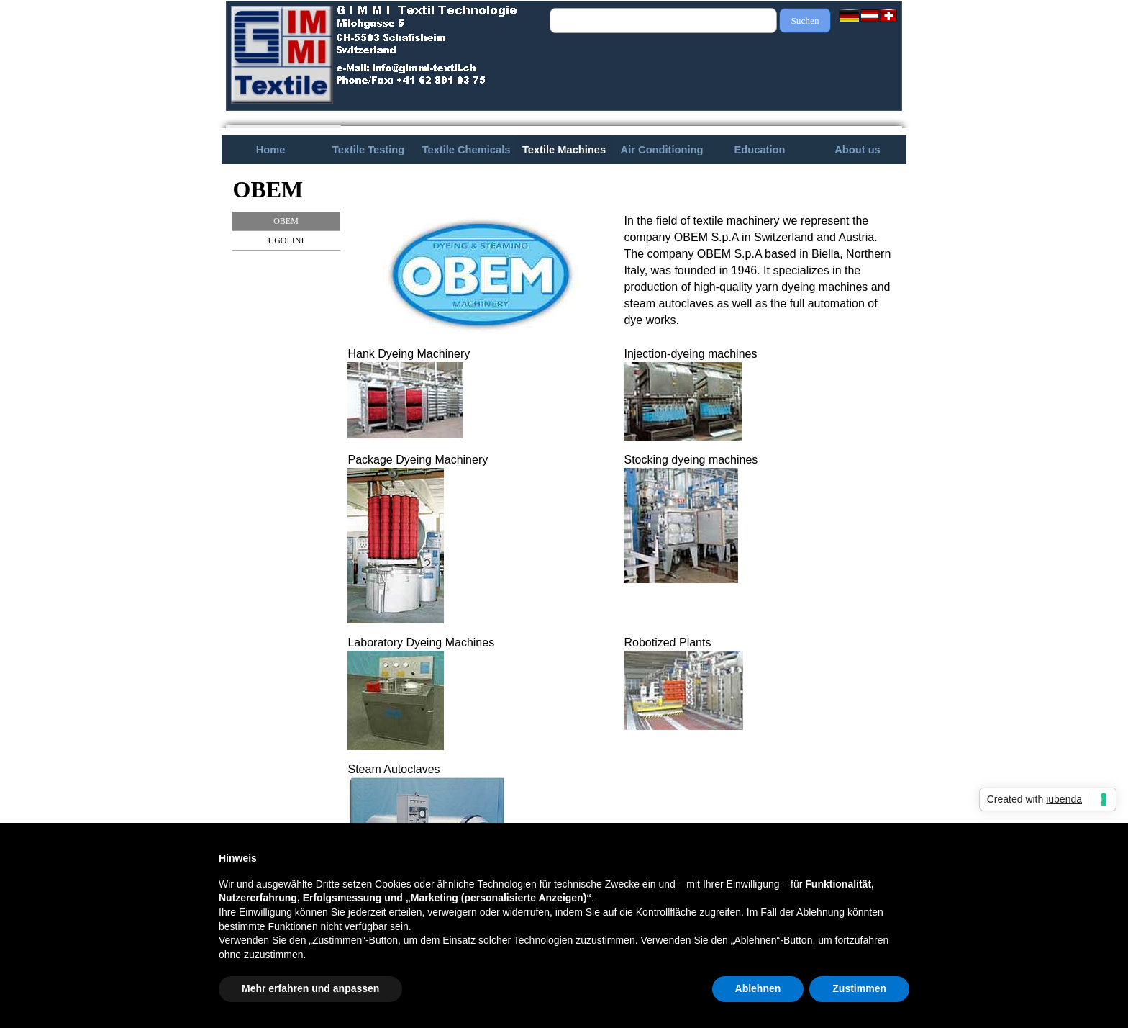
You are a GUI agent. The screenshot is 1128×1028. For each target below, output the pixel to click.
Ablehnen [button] (758, 988)
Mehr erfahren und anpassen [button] (310, 988)
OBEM (286, 221)
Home (271, 149)
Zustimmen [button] (859, 988)
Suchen (805, 20)
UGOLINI (286, 240)
